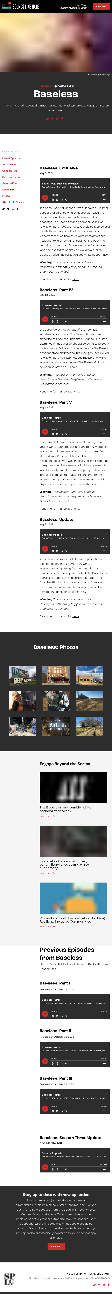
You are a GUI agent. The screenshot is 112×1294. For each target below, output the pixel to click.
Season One (9, 164)
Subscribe (101, 6)
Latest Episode (11, 158)
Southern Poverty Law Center (73, 8)
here (75, 279)
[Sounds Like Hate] (20, 5)
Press (6, 196)
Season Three (11, 177)
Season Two (10, 171)
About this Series (13, 202)
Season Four (10, 183)
